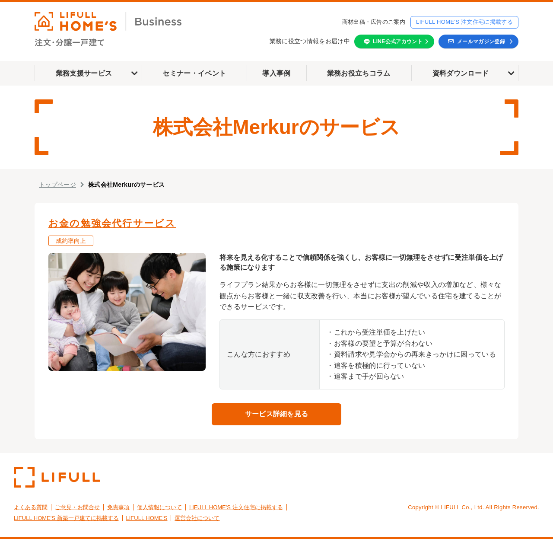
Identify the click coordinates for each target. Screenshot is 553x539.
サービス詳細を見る (276, 414)
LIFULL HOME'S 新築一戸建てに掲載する (66, 518)
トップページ (57, 184)
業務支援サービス (84, 73)
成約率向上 (71, 240)
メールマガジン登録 (481, 41)
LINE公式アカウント (398, 41)
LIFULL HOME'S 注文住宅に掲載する (464, 22)
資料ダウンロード (460, 73)
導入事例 (276, 73)
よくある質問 (31, 507)
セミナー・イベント (194, 73)
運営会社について (197, 518)
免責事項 (118, 507)
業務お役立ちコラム (359, 73)
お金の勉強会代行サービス (112, 223)
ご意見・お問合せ (77, 507)
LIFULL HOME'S (147, 518)
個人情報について (159, 507)
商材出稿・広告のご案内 (374, 22)
